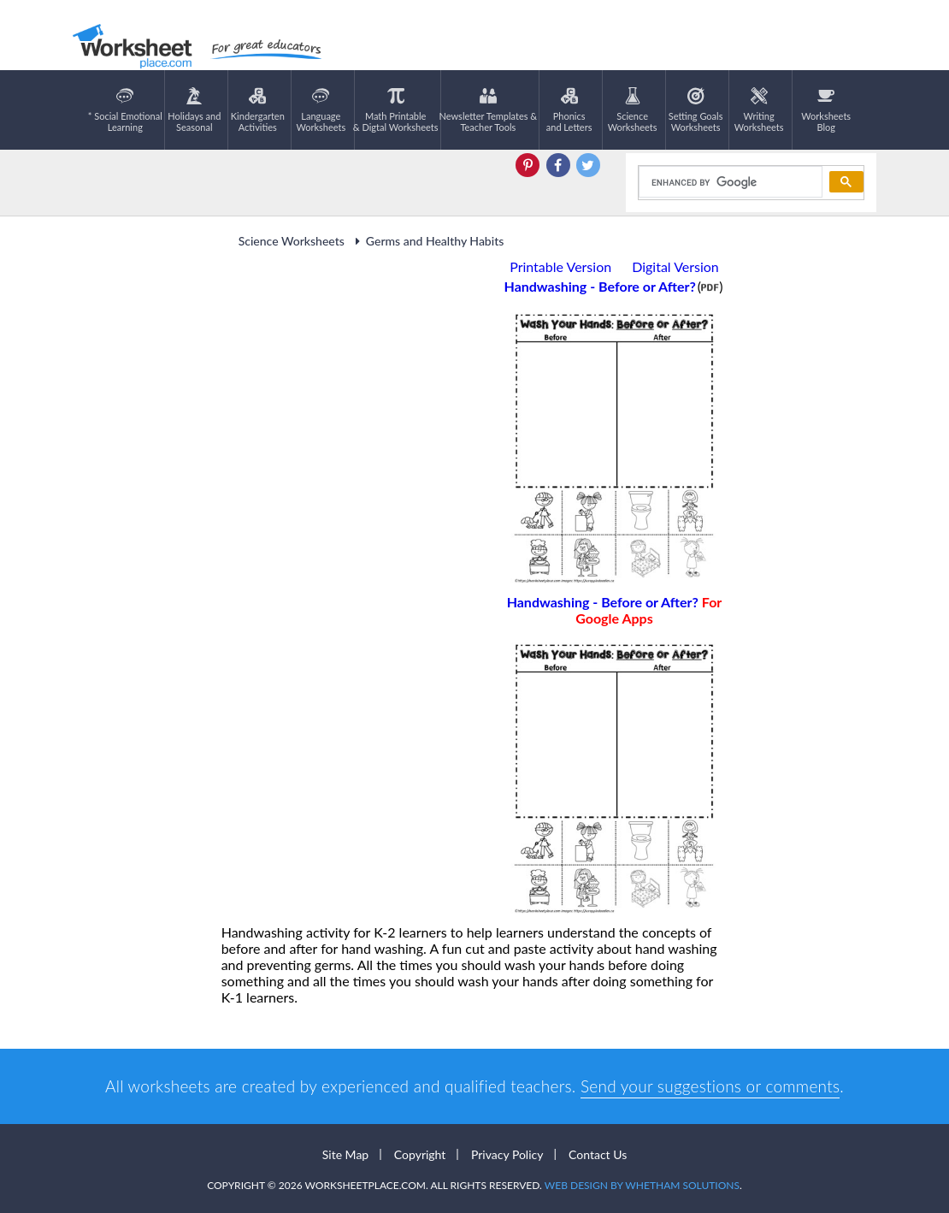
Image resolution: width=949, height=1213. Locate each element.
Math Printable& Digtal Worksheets (396, 110)
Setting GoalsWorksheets (696, 110)
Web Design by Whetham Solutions (642, 1185)
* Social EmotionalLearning (125, 110)
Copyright (420, 1154)
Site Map (345, 1154)
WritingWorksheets (759, 110)
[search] (728, 182)
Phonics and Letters (569, 110)
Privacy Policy (507, 1154)
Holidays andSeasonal (194, 110)
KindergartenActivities (258, 110)
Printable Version (560, 266)
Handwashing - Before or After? (614, 610)
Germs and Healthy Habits (427, 241)
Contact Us (598, 1154)
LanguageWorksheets (320, 110)
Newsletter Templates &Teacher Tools (488, 110)
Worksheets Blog (826, 110)
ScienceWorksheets (632, 110)
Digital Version (675, 266)
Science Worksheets (292, 241)
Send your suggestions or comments (710, 1086)
